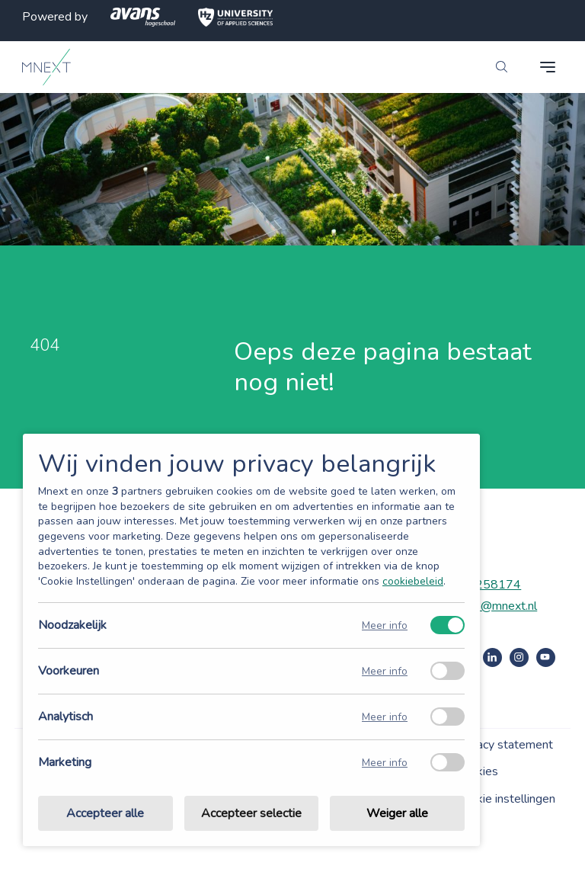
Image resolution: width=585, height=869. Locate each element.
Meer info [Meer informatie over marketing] (385, 762)
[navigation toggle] (547, 67)
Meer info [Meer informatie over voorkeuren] (385, 671)
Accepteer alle (105, 813)
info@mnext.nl (499, 606)
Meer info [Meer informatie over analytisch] (385, 717)
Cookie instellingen (505, 798)
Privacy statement (504, 744)
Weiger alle (397, 813)
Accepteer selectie (251, 813)
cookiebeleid (412, 581)
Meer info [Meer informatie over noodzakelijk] (385, 625)
